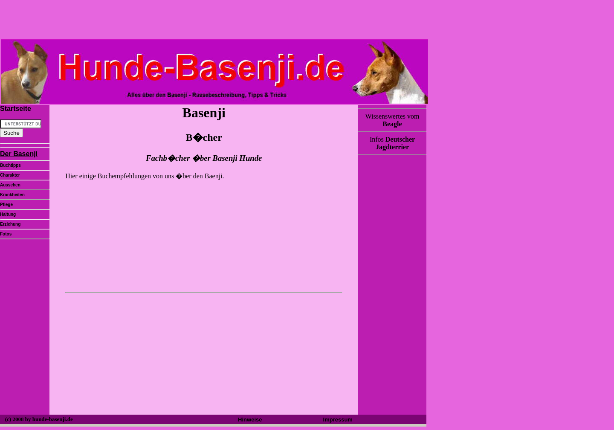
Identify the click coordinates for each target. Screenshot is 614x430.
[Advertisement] (203, 354)
